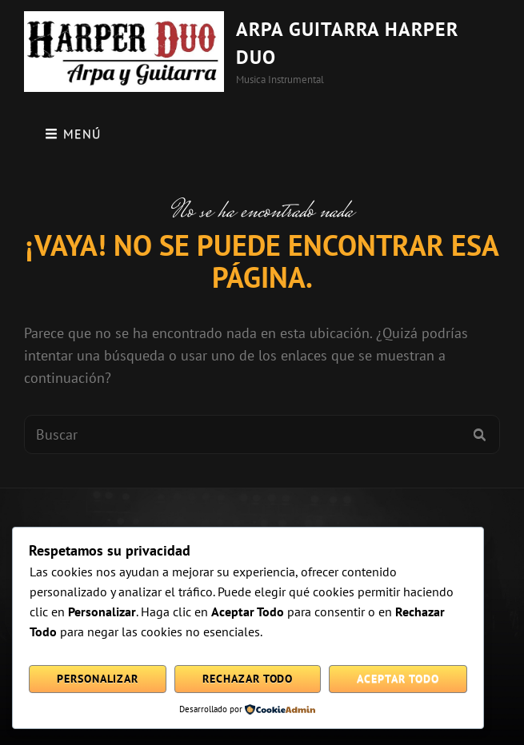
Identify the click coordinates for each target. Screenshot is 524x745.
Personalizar (97, 678)
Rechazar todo (247, 678)
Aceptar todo (397, 678)
